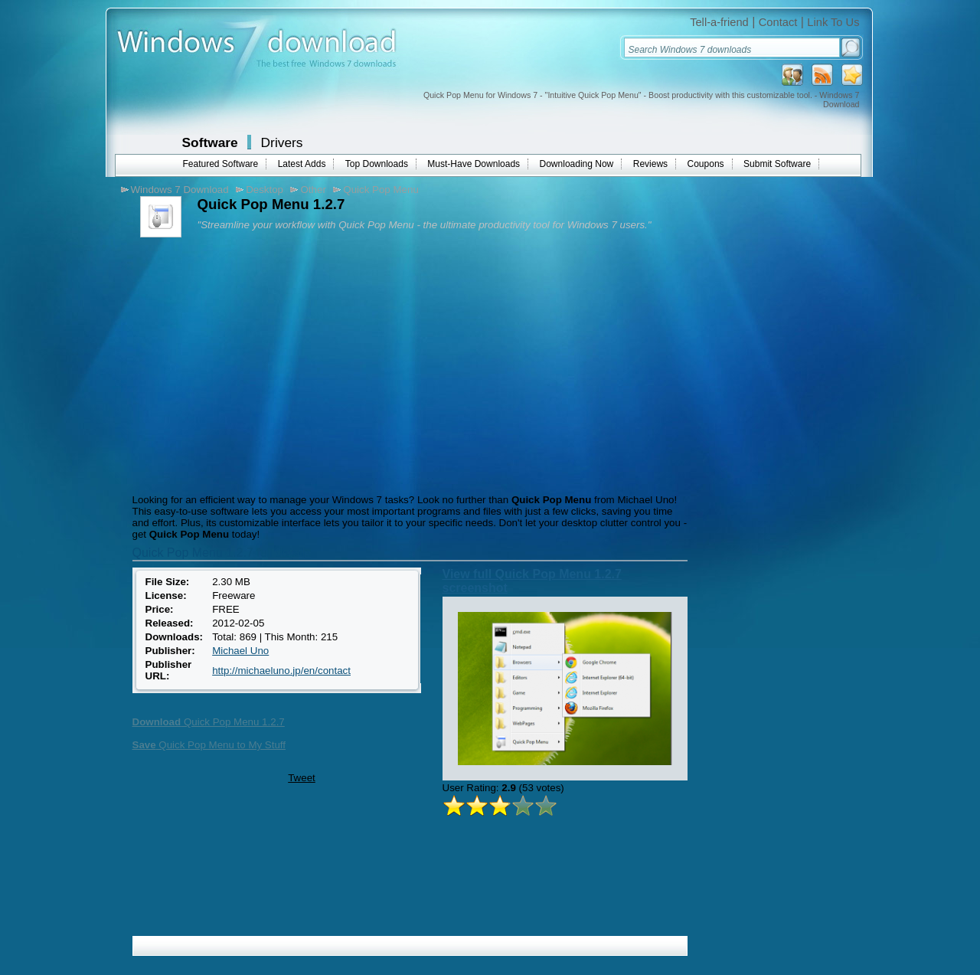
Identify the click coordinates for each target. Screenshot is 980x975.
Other (312, 189)
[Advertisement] (257, 364)
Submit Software (777, 164)
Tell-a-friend (719, 22)
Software (210, 142)
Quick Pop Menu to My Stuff (209, 745)
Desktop (264, 189)
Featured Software (221, 164)
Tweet (301, 778)
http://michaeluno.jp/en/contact (281, 670)
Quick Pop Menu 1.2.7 (208, 722)
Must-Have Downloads (473, 164)
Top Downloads (376, 164)
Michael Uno (240, 650)
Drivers (282, 142)
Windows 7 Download (180, 189)
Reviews (650, 164)
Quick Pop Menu (381, 189)
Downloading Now (577, 164)
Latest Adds (302, 164)
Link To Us (833, 22)
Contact (778, 22)
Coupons (706, 164)
